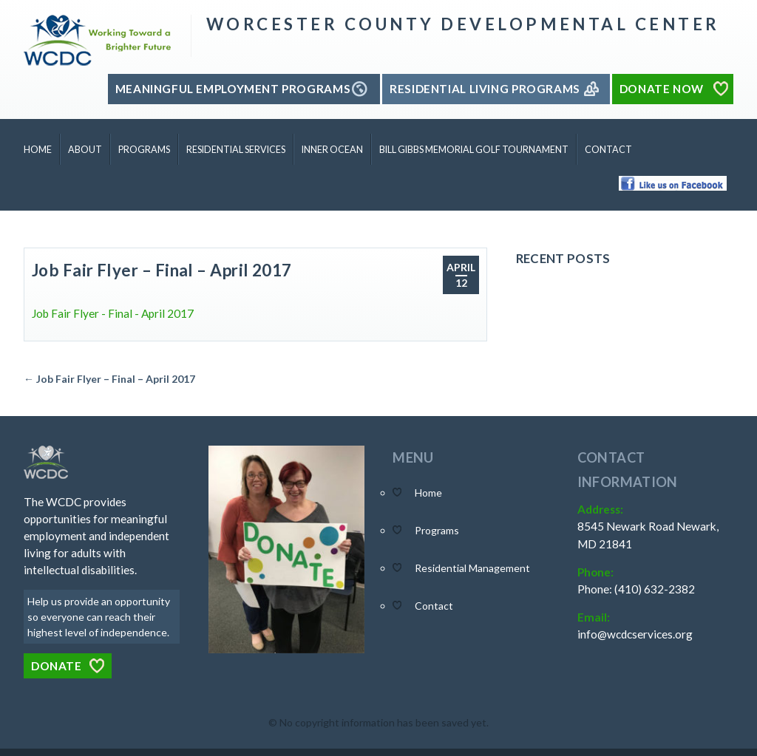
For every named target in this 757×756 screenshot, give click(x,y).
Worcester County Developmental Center (463, 24)
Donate (56, 665)
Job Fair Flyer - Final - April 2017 (113, 313)
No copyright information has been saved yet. (384, 722)
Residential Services (235, 149)
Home (38, 149)
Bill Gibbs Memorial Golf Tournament (473, 149)
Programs (144, 149)
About (85, 149)
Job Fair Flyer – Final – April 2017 (162, 270)
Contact (608, 149)
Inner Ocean (332, 149)
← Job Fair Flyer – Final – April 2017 (109, 378)
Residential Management (472, 568)
